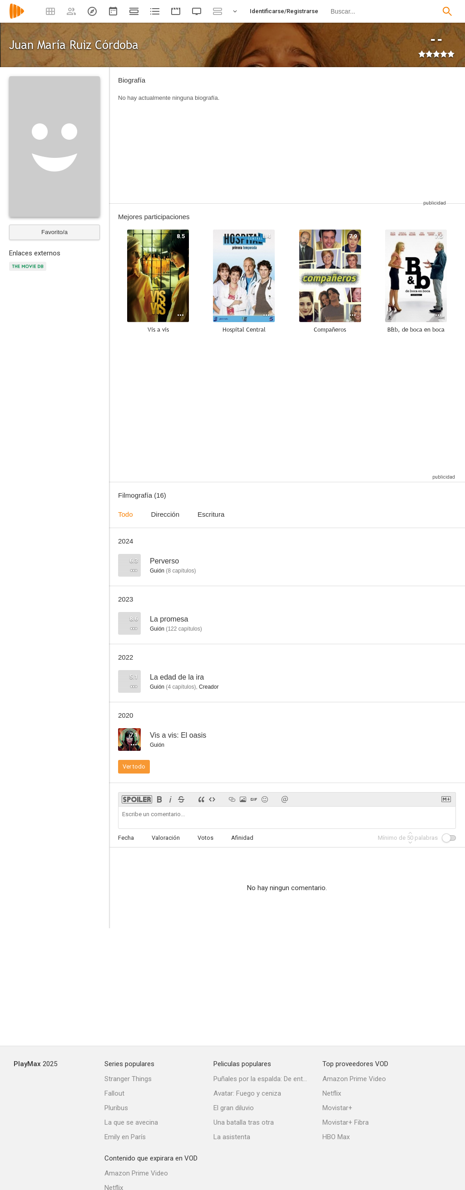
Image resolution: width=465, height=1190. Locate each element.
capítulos (181, 571)
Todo (125, 514)
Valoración (166, 837)
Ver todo (134, 766)
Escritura (211, 514)
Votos (205, 837)
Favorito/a (54, 232)
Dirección (165, 514)
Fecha (126, 837)
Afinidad (242, 837)
